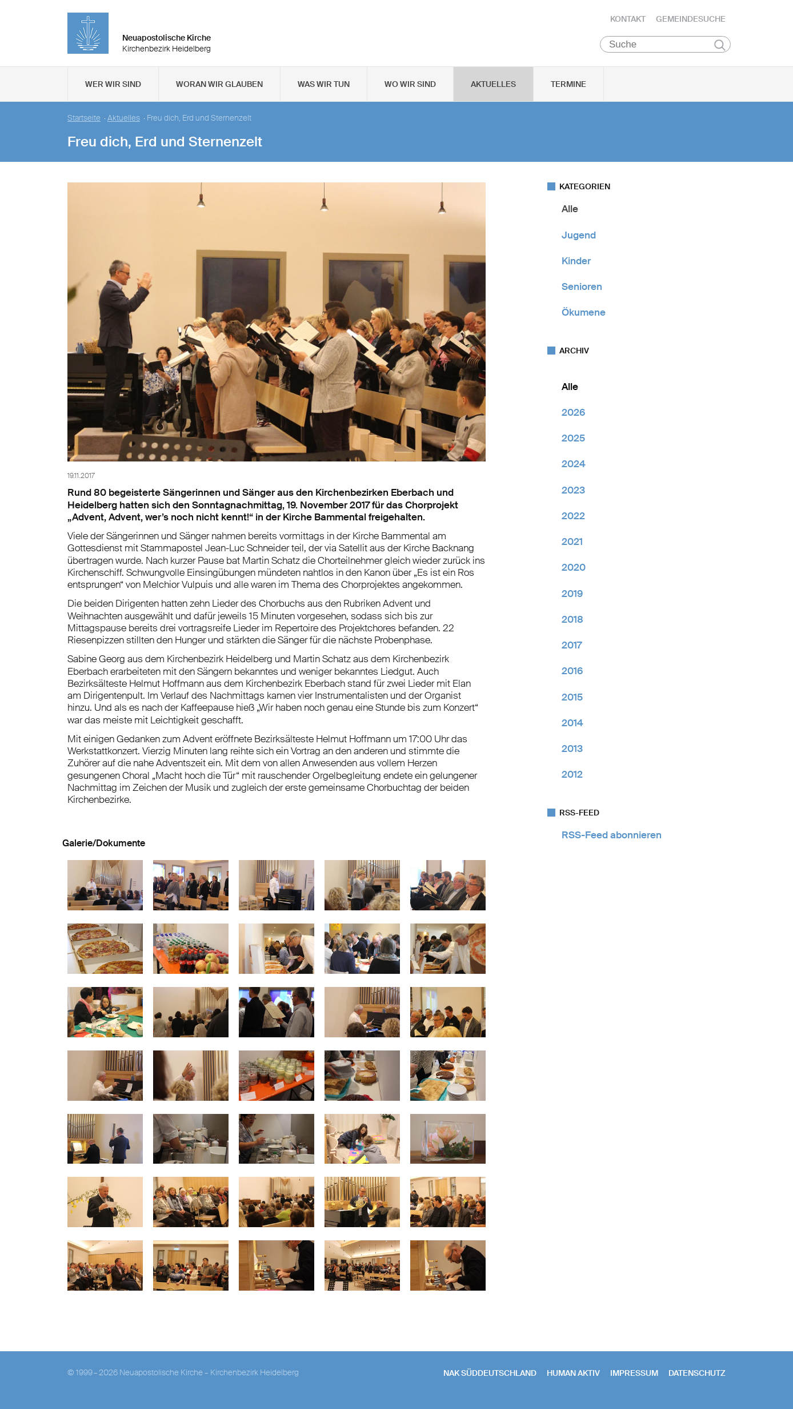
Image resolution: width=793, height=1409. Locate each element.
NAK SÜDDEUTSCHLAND (489, 1375)
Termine (568, 86)
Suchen (720, 46)
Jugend (579, 236)
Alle (570, 211)
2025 (573, 440)
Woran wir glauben (219, 86)
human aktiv (573, 1375)
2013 (572, 751)
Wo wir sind (410, 86)
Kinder (576, 263)
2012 (572, 776)
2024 (574, 466)
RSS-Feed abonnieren (612, 836)
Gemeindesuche (691, 20)
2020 (574, 569)
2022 (573, 518)
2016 (572, 673)
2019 (572, 595)
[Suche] (665, 46)
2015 (572, 698)
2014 (572, 725)
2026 (573, 414)
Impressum (634, 1375)
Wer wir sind (113, 86)
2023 (573, 491)
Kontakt (628, 20)
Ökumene (584, 314)
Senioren (582, 288)
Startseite (84, 120)
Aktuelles (493, 86)
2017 (572, 647)
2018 (572, 621)
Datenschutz (697, 1375)
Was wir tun (324, 86)
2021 (572, 544)
